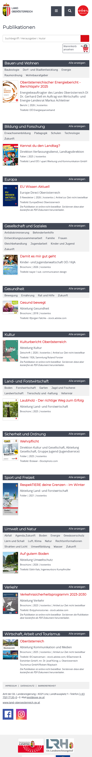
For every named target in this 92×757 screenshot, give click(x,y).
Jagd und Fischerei (63, 388)
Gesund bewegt (33, 303)
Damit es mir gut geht (38, 256)
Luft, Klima (34, 541)
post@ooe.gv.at (36, 697)
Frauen (62, 238)
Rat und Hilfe (46, 295)
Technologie (72, 133)
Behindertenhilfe (43, 232)
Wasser (58, 546)
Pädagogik (40, 133)
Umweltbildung (40, 546)
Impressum (11, 686)
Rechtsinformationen (68, 541)
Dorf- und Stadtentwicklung (40, 70)
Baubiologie (11, 70)
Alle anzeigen (77, 62)
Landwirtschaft (14, 393)
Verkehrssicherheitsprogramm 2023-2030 (53, 594)
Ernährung (27, 295)
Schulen (56, 133)
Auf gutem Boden (34, 554)
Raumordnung (13, 75)
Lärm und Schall (14, 541)
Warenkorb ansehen (75, 47)
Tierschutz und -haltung (42, 393)
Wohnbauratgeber (37, 75)
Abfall (8, 535)
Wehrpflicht (29, 441)
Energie (66, 70)
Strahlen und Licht (15, 546)
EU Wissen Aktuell (35, 187)
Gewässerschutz (74, 535)
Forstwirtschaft (26, 388)
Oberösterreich (32, 641)
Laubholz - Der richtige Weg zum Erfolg (52, 400)
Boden (8, 388)
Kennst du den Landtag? (40, 146)
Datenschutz (27, 686)
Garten (43, 388)
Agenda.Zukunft (25, 535)
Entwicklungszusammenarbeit (23, 238)
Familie (50, 238)
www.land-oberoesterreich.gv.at (21, 702)
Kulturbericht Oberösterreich (43, 342)
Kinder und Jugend (63, 243)
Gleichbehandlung (15, 243)
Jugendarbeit (38, 243)
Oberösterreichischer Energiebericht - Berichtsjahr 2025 (50, 84)
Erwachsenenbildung (17, 133)
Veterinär (67, 393)
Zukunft (9, 138)
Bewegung (11, 295)
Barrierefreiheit (47, 686)
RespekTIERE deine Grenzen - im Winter (52, 485)
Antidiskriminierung (16, 232)
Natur (48, 541)
